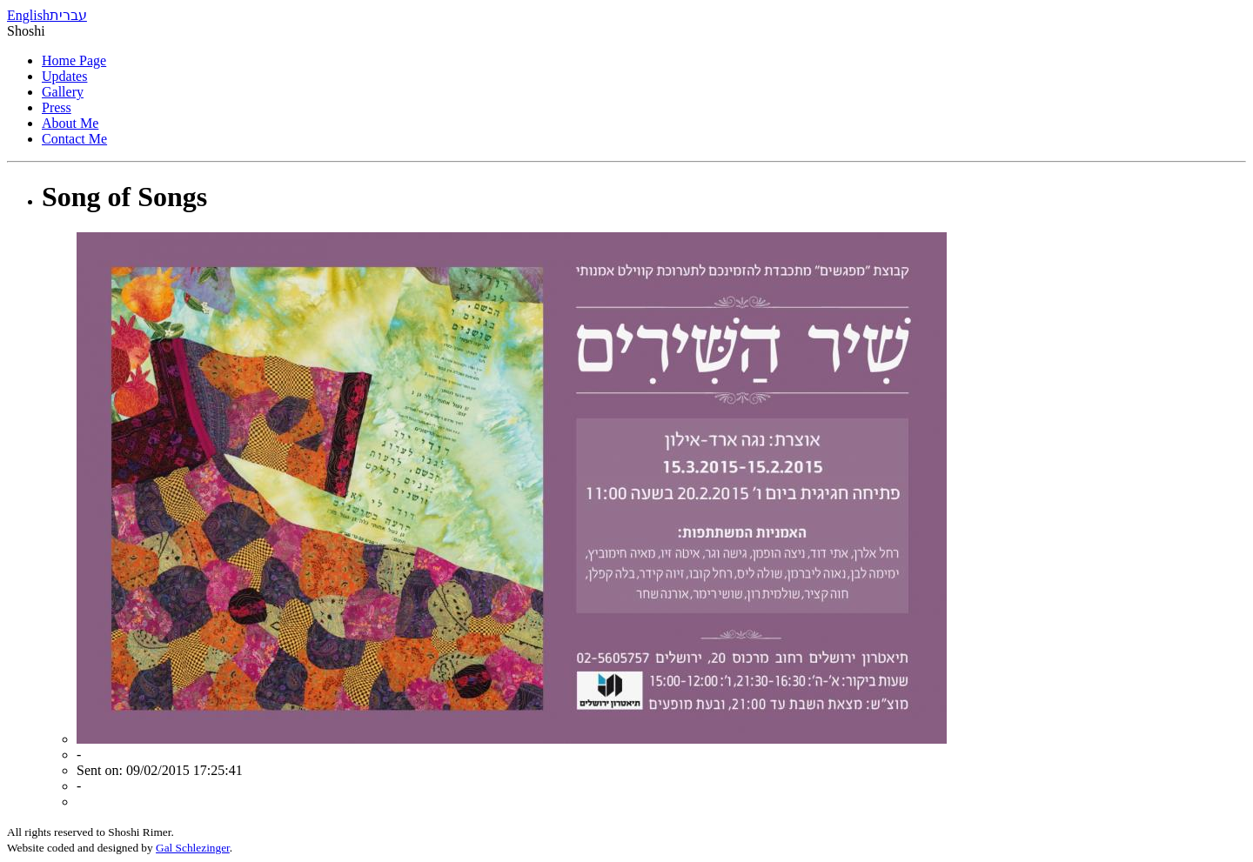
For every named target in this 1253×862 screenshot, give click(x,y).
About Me (70, 123)
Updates (64, 76)
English (28, 15)
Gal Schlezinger (193, 847)
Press (56, 107)
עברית (68, 15)
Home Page (74, 60)
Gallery (63, 91)
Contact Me (74, 138)
